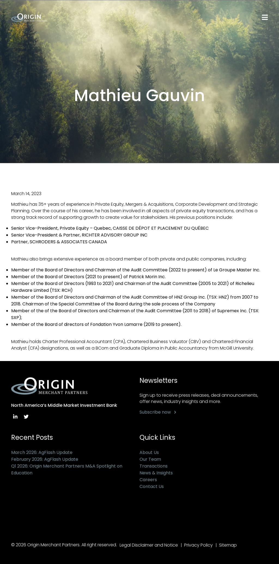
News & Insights (156, 473)
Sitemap (228, 545)
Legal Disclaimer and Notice (149, 545)
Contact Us (152, 486)
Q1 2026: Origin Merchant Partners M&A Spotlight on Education (66, 469)
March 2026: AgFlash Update (41, 452)
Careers (148, 480)
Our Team (150, 459)
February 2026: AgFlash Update (44, 459)
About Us (149, 452)
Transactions (154, 466)
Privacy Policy (198, 545)
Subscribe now (155, 412)
